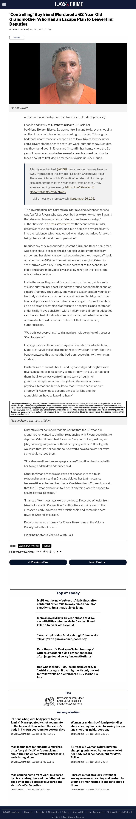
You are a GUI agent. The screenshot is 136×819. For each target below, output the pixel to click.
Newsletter (53, 812)
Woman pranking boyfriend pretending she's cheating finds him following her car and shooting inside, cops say (98, 726)
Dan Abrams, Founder (73, 817)
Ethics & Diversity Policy (118, 812)
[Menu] (4, 4)
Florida (47, 545)
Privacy (65, 812)
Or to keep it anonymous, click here (69, 702)
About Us (28, 812)
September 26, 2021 (82, 198)
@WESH (62, 169)
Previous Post (38, 562)
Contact (56, 817)
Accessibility (79, 812)
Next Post (97, 562)
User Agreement (96, 812)
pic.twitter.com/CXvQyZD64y (48, 191)
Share (17, 38)
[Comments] (9, 33)
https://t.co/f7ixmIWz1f (79, 187)
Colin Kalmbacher (20, 734)
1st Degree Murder (29, 545)
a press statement (58, 224)
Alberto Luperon (18, 29)
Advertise (40, 812)
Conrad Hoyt (77, 734)
